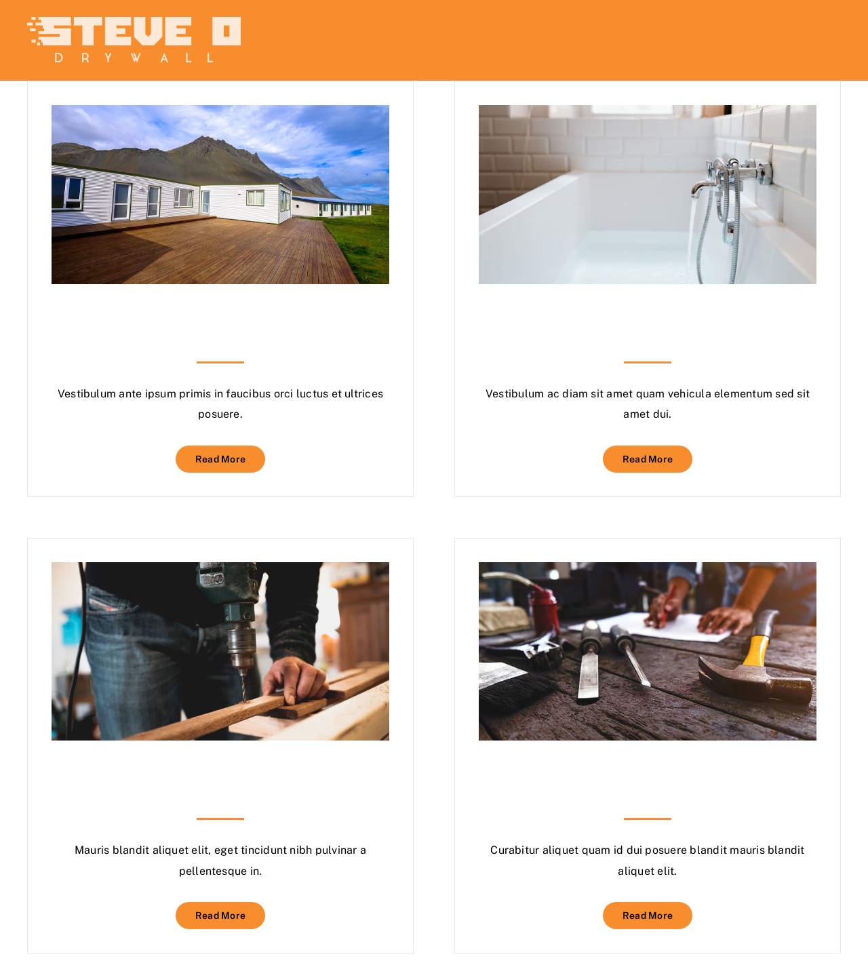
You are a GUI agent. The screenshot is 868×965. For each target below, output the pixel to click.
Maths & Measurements (220, 769)
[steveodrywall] (134, 22)
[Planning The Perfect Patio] (647, 572)
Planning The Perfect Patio (647, 769)
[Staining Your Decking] (220, 115)
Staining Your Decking (220, 312)
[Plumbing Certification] (647, 115)
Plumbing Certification (647, 312)
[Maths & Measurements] (220, 572)
